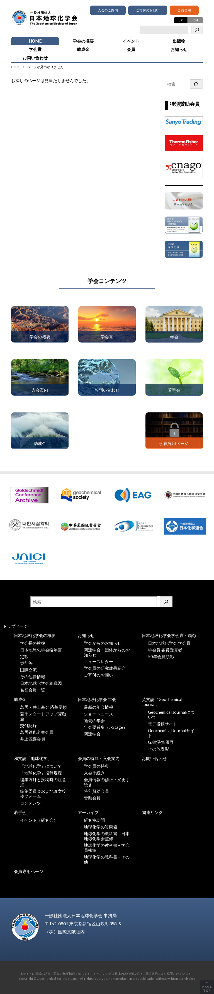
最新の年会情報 (98, 707)
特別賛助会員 (96, 791)
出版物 (179, 40)
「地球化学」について (41, 766)
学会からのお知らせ (102, 643)
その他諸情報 (32, 676)
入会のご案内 (108, 10)
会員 (131, 49)
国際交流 (28, 669)
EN (195, 20)
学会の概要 (83, 40)
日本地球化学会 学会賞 (169, 643)
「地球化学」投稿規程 (41, 772)
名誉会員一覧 (32, 689)
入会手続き (94, 772)
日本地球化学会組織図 (41, 683)
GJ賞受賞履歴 (161, 742)
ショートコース (98, 713)
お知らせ (179, 49)
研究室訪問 (94, 820)
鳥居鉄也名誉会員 (37, 732)
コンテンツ (30, 802)
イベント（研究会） (39, 820)
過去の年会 (94, 720)
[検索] (197, 30)
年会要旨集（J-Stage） (105, 727)
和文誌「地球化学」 (33, 758)
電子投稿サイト (162, 723)
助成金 (83, 49)
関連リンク (152, 812)
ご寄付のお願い (147, 10)
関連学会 (92, 733)
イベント (131, 40)
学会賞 (35, 49)
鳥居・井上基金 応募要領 (43, 707)
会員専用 (184, 10)
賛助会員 (92, 797)
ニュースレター (98, 661)
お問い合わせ (35, 57)
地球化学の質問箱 (100, 826)
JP (181, 20)
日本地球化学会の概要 (35, 635)
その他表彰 (158, 748)
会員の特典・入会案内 (99, 758)
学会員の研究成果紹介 (105, 668)
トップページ (15, 626)
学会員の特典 (96, 766)
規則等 (26, 663)
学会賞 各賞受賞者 (165, 649)
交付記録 (28, 725)
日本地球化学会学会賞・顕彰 (169, 635)
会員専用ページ (28, 871)
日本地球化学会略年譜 (41, 649)
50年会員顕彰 (161, 656)
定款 (24, 656)
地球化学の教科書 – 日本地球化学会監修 (107, 836)
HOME (35, 40)
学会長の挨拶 (32, 643)
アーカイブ (88, 812)
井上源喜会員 (32, 738)
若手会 (20, 812)
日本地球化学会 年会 (97, 699)
